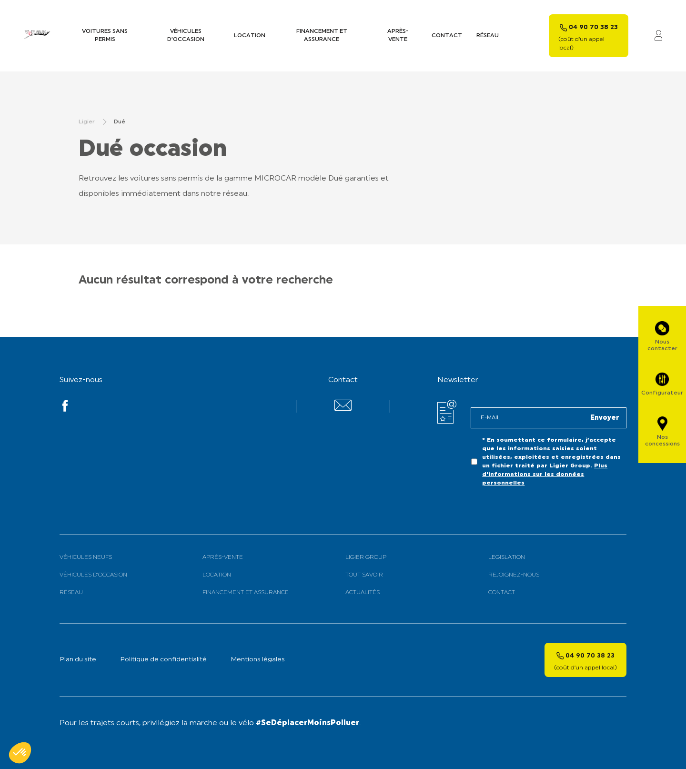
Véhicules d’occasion (185, 35)
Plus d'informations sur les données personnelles (544, 474)
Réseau (487, 36)
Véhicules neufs (86, 557)
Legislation (506, 557)
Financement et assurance (321, 35)
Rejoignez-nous (513, 575)
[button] (20, 752)
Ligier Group (365, 557)
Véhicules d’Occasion (93, 575)
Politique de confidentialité (163, 659)
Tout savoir (364, 575)
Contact (447, 36)
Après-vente (398, 35)
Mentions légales (258, 659)
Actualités (362, 593)
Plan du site (78, 659)
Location (249, 36)
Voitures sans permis (105, 35)
